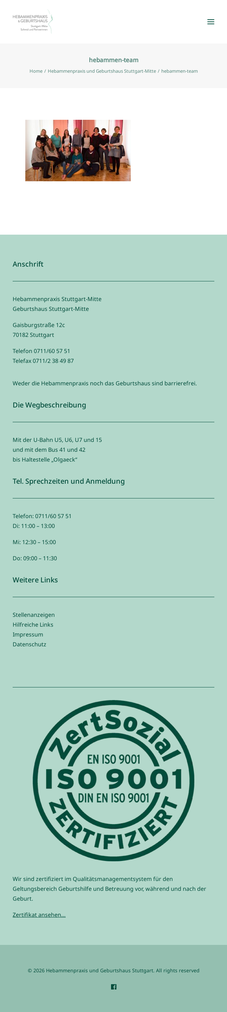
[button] (211, 22)
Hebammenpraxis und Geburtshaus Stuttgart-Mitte (102, 71)
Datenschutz (29, 644)
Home (36, 71)
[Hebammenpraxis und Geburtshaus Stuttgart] (33, 21)
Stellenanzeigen (34, 615)
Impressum (28, 634)
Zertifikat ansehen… (39, 915)
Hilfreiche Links (33, 624)
